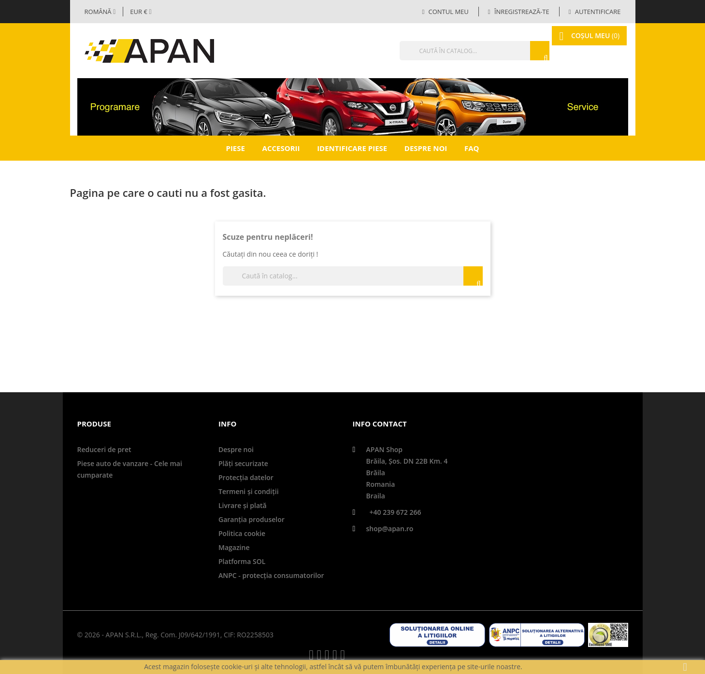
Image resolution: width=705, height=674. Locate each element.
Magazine (233, 547)
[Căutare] (456, 50)
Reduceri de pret (104, 449)
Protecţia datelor (245, 477)
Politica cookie (241, 533)
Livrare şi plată (242, 505)
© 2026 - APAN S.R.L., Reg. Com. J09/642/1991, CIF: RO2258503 (175, 634)
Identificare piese (352, 148)
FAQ (471, 148)
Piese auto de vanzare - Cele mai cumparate (129, 469)
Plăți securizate (243, 463)
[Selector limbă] (100, 11)
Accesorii (281, 148)
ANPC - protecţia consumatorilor (271, 575)
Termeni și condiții (248, 491)
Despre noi (425, 148)
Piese (235, 148)
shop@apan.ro (390, 528)
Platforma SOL (241, 561)
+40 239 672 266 (395, 512)
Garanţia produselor (251, 519)
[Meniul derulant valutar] (140, 11)
